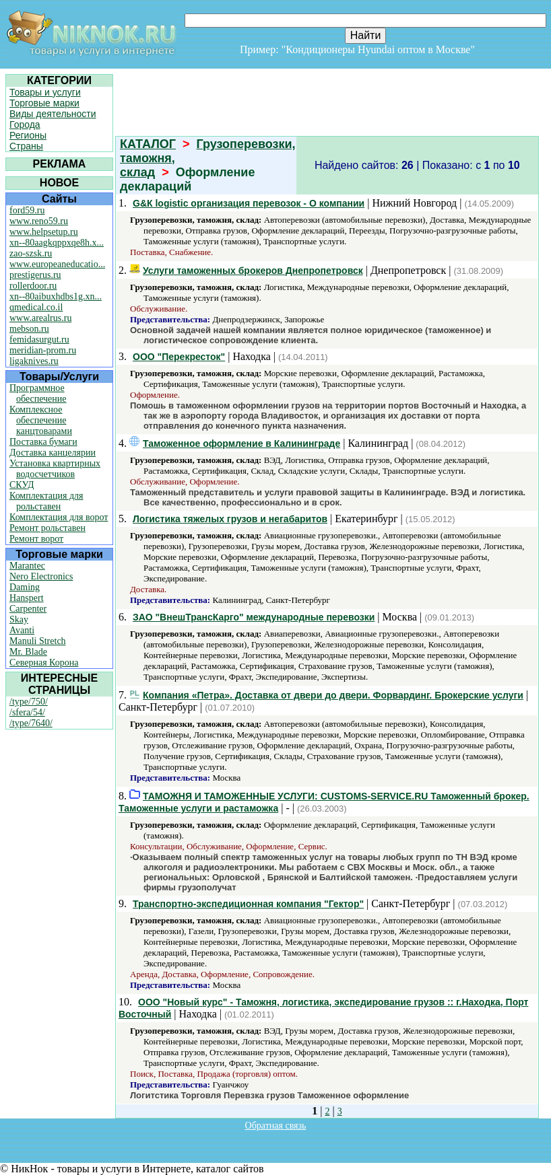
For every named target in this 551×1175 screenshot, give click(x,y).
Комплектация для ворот (58, 517)
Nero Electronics (41, 576)
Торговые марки (44, 103)
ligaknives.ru (34, 361)
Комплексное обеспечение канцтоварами (40, 420)
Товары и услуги (45, 92)
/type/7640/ (31, 723)
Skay (18, 619)
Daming (24, 587)
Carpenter (27, 609)
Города (24, 124)
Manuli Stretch (37, 641)
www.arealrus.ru (40, 318)
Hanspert (26, 598)
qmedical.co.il (36, 307)
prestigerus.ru (35, 275)
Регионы (27, 135)
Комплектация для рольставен (46, 501)
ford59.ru (27, 210)
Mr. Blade (28, 652)
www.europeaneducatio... (57, 264)
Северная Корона (43, 662)
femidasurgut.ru (39, 339)
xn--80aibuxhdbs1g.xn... (55, 296)
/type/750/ (28, 702)
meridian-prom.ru (42, 350)
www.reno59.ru (38, 221)
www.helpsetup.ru (43, 232)
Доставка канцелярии (52, 453)
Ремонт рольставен (47, 528)
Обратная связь (275, 1125)
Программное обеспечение (38, 393)
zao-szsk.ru (30, 253)
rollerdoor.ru (33, 286)
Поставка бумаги (43, 442)
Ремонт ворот (36, 539)
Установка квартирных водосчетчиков (54, 468)
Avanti (21, 630)
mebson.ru (29, 329)
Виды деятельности (52, 113)
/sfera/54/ (27, 712)
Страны (26, 146)
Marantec (27, 566)
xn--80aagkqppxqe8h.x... (56, 243)
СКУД (21, 485)
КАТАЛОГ (148, 144)
